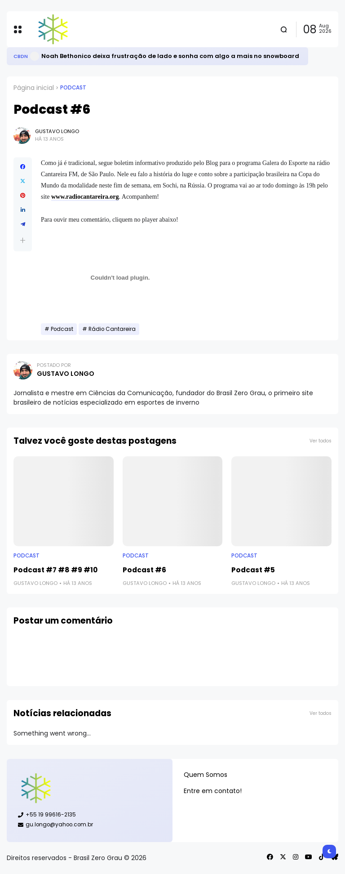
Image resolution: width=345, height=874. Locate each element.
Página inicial (33, 87)
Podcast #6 (144, 570)
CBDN (20, 56)
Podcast (73, 87)
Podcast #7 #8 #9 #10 (55, 570)
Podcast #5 (253, 570)
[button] (22, 240)
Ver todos (321, 440)
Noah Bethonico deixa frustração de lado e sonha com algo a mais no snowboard (170, 56)
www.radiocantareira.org (85, 196)
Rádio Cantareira (112, 329)
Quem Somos (205, 774)
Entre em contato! (213, 790)
